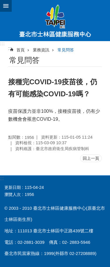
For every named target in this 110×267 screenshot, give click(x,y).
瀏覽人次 (12, 194)
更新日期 (12, 187)
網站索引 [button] (6, 6)
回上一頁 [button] (91, 158)
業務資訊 (41, 50)
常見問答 (65, 50)
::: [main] (10, 48)
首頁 (20, 50)
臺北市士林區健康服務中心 (55, 20)
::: (2, 43)
